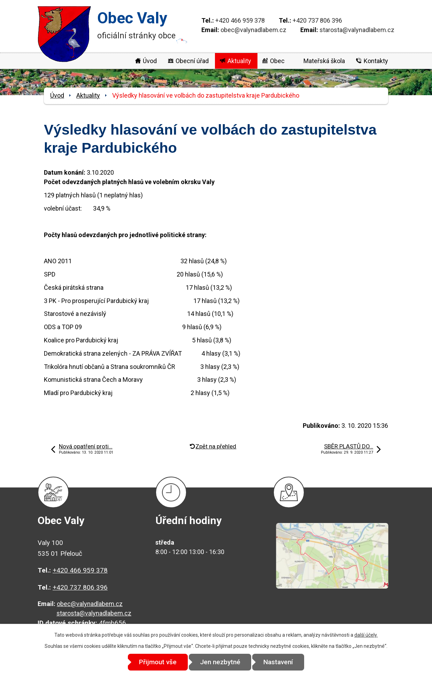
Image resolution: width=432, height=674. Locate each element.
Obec (277, 61)
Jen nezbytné (220, 662)
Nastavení (279, 662)
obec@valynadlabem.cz (253, 29)
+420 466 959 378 (240, 20)
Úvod (150, 61)
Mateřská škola (324, 61)
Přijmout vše (157, 662)
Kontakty (376, 61)
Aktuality (239, 61)
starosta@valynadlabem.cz (356, 29)
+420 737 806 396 (317, 20)
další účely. (366, 635)
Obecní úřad (192, 61)
